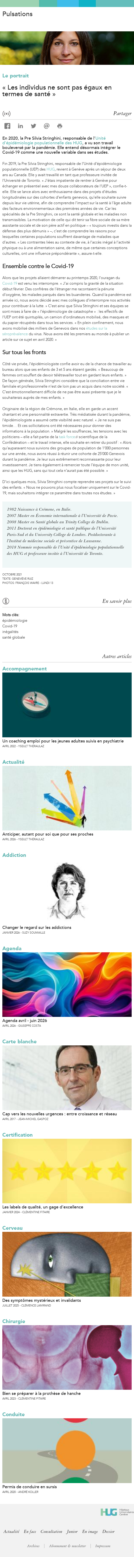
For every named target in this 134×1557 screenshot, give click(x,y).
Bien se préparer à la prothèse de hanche (41, 1393)
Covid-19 (9, 283)
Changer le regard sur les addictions (36, 927)
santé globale (13, 637)
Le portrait (15, 76)
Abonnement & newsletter (67, 1546)
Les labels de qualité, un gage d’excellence (42, 1207)
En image (90, 1531)
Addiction (14, 855)
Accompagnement (24, 669)
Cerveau (12, 1228)
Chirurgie (13, 1321)
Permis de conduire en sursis (29, 1487)
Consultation (51, 1531)
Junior (72, 1531)
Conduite (13, 1414)
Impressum (102, 1546)
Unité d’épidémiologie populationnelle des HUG (54, 141)
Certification (17, 1135)
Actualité (13, 762)
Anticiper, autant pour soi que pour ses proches (47, 834)
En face (30, 1531)
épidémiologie (14, 620)
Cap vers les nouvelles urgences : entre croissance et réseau (59, 1114)
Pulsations (17, 14)
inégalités (10, 631)
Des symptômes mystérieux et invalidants (41, 1300)
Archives (33, 1546)
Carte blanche (19, 1041)
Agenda (12, 948)
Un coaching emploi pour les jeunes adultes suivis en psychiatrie (63, 741)
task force (68, 437)
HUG (51, 169)
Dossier (108, 1531)
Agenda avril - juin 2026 (24, 1021)
